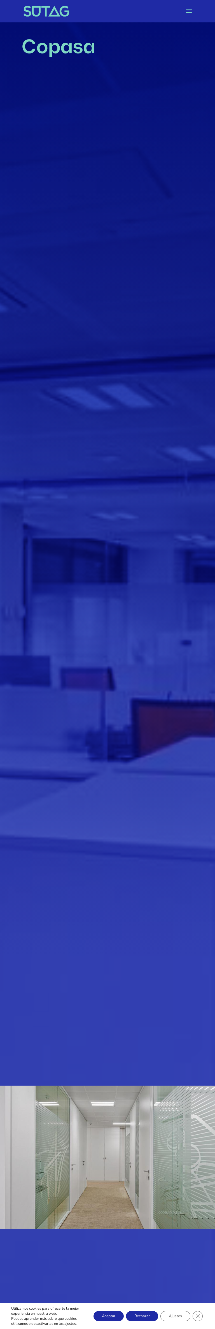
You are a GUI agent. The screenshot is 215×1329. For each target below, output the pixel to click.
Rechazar (142, 1316)
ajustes (70, 1323)
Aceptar (108, 1316)
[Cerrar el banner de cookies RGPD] (198, 1316)
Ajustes (175, 1316)
